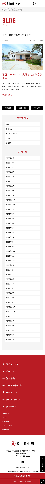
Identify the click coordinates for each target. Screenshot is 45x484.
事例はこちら (7, 95)
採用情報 (6, 429)
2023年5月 (10, 172)
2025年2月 (10, 270)
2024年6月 (10, 232)
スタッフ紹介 (7, 425)
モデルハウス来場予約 (22, 476)
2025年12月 (10, 316)
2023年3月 (10, 163)
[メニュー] (41, 3)
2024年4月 (10, 223)
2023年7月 (10, 181)
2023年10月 (10, 195)
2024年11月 (10, 256)
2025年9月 (10, 302)
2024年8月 (10, 242)
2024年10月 (10, 251)
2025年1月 (10, 265)
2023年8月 (10, 186)
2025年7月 (10, 293)
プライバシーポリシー (22, 467)
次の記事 (36, 108)
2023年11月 (10, 200)
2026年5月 (10, 339)
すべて (8, 124)
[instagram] (34, 3)
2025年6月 (10, 288)
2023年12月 (10, 204)
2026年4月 (10, 335)
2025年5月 (10, 284)
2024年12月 (10, 260)
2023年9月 (10, 190)
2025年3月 (10, 274)
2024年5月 (10, 228)
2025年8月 (10, 298)
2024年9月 (10, 246)
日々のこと (10, 138)
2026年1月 (10, 321)
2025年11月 (10, 311)
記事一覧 (22, 108)
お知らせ (9, 129)
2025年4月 (10, 279)
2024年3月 (10, 218)
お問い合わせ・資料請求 (22, 481)
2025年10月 (10, 307)
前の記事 (8, 108)
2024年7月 (10, 237)
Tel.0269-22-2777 (22, 453)
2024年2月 (10, 214)
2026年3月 (10, 330)
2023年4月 (10, 167)
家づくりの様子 (11, 133)
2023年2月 (10, 158)
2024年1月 (10, 209)
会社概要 (6, 421)
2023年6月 (10, 177)
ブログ (4, 417)
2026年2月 (10, 325)
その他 (40, 41)
